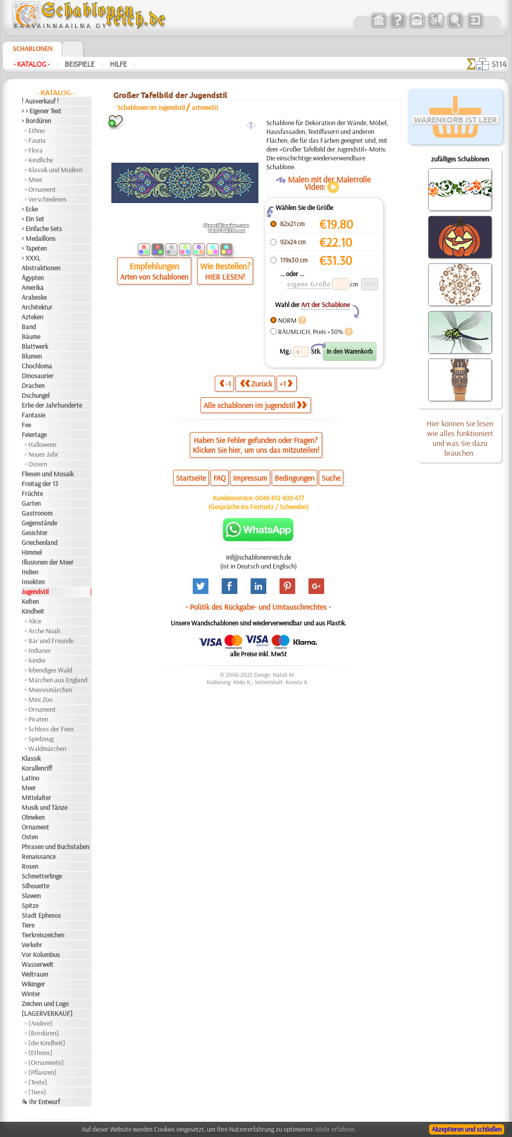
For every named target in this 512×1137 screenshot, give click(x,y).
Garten (31, 503)
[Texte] (37, 1082)
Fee (26, 424)
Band (29, 326)
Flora (35, 150)
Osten (30, 836)
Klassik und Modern (55, 169)
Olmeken (33, 817)
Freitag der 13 (40, 483)
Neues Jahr (43, 454)
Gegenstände (39, 522)
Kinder (37, 660)
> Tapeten (34, 248)
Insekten (33, 581)
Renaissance (38, 856)
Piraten (38, 719)
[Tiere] (37, 1091)
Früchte (32, 493)
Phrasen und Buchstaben (55, 846)
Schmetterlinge (42, 876)
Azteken (32, 316)
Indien (30, 572)
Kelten (30, 601)
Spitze (30, 905)
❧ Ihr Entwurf (41, 1101)
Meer (35, 179)
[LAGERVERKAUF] (47, 1013)
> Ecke (30, 209)
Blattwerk (35, 346)
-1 (225, 383)
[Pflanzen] (42, 1072)
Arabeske (34, 297)
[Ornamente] (46, 1062)
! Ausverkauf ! (40, 101)
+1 (286, 383)
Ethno (36, 130)
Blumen (32, 356)
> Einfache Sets (42, 228)
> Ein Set (33, 218)
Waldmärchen (47, 748)
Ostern (37, 464)
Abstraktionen (41, 267)
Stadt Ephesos (41, 915)
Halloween (42, 444)
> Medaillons (38, 238)
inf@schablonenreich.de (258, 557)
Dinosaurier (37, 375)
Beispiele (80, 64)
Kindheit (33, 611)
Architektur (37, 307)
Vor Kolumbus (41, 954)
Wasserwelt (37, 964)
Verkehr (32, 944)
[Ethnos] (40, 1052)
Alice (34, 621)
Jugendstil (35, 591)
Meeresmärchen (50, 689)
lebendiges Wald (50, 670)
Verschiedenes (47, 199)
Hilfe (118, 64)
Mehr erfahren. (335, 1129)
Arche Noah (44, 630)
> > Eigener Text (41, 110)
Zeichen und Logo (45, 1003)
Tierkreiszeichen (43, 934)
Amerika (33, 287)
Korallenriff (37, 768)
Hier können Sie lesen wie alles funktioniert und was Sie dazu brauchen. (460, 438)
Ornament (42, 189)
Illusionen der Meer (48, 562)
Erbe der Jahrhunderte (52, 405)
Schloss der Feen (51, 728)
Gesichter (35, 532)
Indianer (39, 650)
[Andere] (40, 1023)
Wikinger (33, 984)
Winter (31, 993)
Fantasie (33, 415)
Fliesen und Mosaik (48, 473)
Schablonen (32, 48)
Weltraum (35, 974)
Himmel (32, 552)
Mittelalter (36, 797)
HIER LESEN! (225, 277)
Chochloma (37, 366)
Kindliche (40, 159)
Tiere (28, 925)
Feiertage (34, 434)
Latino (30, 778)
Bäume (31, 336)
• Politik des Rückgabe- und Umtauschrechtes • (258, 607)
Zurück (256, 383)
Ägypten (33, 277)
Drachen (33, 385)
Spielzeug (40, 738)
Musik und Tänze (44, 807)
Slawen (31, 895)
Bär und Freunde (51, 640)
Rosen (30, 866)
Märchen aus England (57, 679)
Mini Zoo (40, 699)
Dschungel (36, 395)
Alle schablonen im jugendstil (255, 405)
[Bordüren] (43, 1033)
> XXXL (31, 258)
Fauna (37, 140)
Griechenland (39, 542)
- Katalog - (32, 64)
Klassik (31, 758)
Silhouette (35, 885)
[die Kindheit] (46, 1042)
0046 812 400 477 (279, 497)
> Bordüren (36, 120)
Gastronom (37, 513)
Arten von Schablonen (154, 277)
